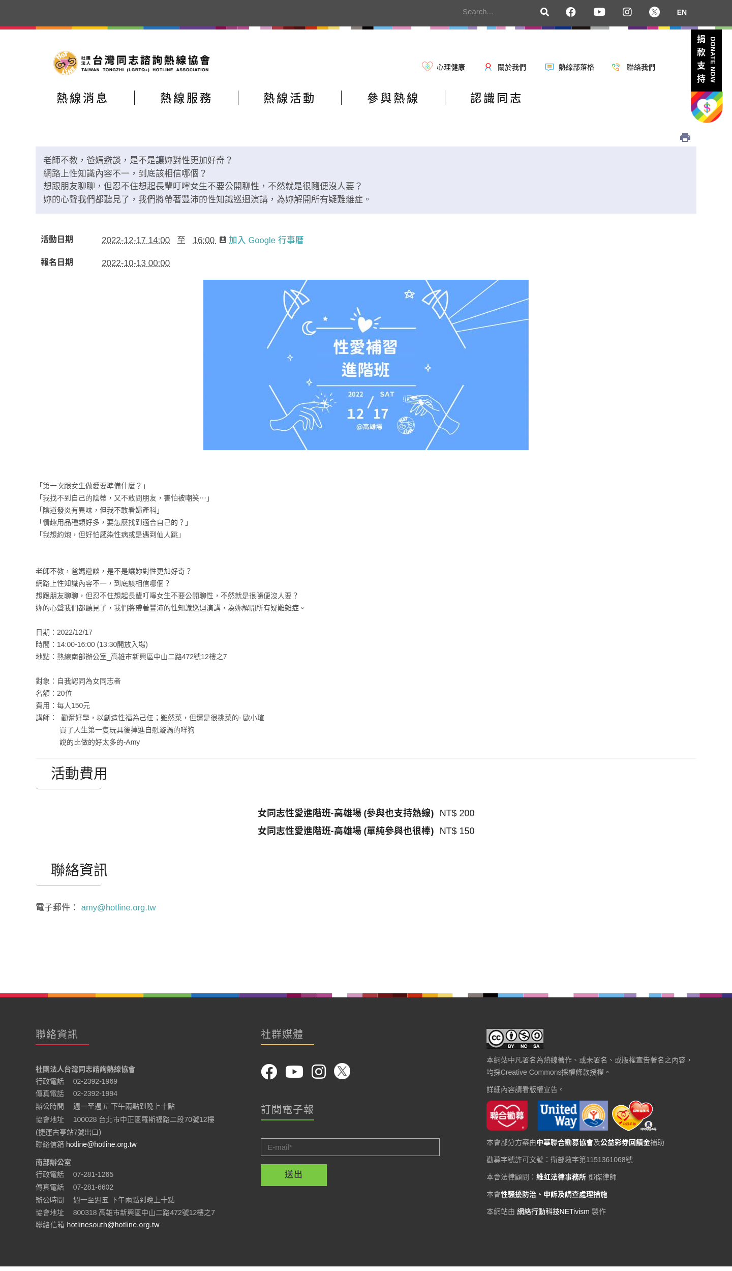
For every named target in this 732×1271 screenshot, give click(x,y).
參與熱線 (435, 103)
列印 (685, 141)
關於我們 (512, 67)
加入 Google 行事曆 (262, 244)
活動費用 (68, 778)
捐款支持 (706, 61)
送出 (294, 1178)
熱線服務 (204, 103)
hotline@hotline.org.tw (101, 1148)
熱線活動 (319, 103)
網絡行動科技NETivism (553, 1214)
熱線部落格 (576, 67)
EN (682, 12)
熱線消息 (88, 103)
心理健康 (451, 67)
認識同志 (550, 103)
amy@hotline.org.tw (119, 911)
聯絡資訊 (68, 874)
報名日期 (57, 266)
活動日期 (57, 243)
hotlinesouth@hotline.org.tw (113, 1228)
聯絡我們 (641, 67)
